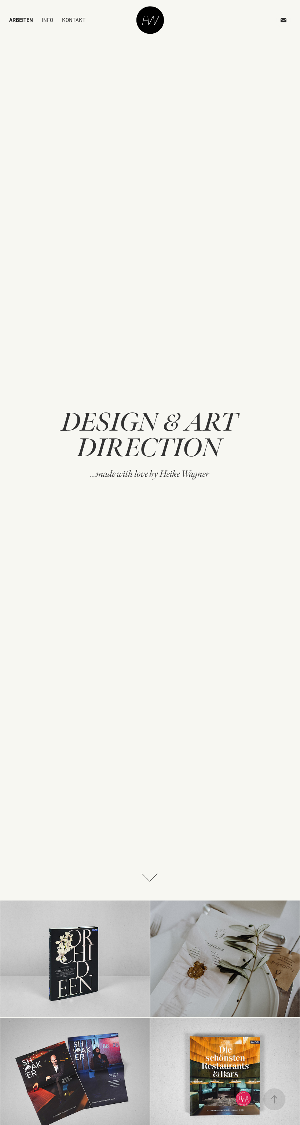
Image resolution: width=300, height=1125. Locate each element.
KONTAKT (73, 19)
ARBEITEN (21, 19)
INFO (47, 19)
